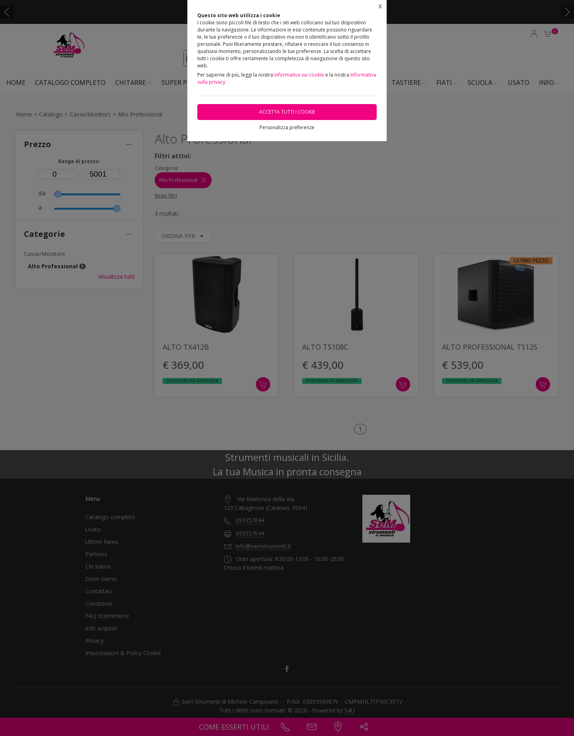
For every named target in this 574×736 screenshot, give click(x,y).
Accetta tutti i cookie (287, 111)
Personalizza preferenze (287, 127)
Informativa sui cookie (299, 74)
